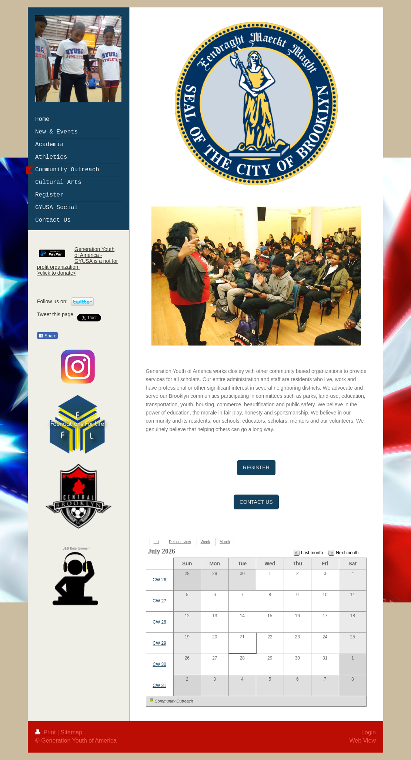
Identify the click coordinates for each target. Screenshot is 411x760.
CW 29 (159, 643)
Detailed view (180, 542)
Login (368, 732)
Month (225, 542)
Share (47, 335)
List (157, 542)
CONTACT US (256, 502)
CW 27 (159, 601)
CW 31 (159, 685)
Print (46, 732)
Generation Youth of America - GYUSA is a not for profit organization (77, 258)
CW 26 (159, 579)
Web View (363, 740)
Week (205, 542)
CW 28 (159, 622)
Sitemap (71, 732)
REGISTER (256, 467)
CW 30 (159, 664)
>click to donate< (56, 273)
